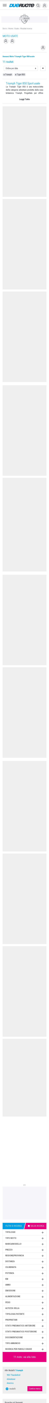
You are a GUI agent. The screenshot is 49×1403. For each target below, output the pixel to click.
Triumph (8, 74)
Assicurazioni (12, 1222)
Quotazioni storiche (16, 1133)
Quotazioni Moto (14, 1209)
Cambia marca (35, 1059)
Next (44, 828)
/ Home (10, 29)
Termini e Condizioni (8, 1388)
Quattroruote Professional (9, 1385)
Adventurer (11, 1049)
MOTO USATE (10, 36)
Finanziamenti (12, 1215)
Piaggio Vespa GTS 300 (16, 1085)
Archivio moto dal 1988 (17, 1139)
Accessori (10, 1196)
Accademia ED (20, 1383)
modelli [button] (11, 1059)
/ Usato (16, 29)
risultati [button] (10, 1091)
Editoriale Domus (6, 1383)
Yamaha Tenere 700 (15, 1081)
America (10, 1053)
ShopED (31, 1385)
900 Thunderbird (13, 1045)
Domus (3, 1378)
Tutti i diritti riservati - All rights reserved (13, 1401)
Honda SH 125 (13, 1077)
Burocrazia (11, 1202)
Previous (5, 828)
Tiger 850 (20, 74)
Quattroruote (5, 1380)
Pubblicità (23, 1385)
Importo (7, 1248)
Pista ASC (30, 1383)
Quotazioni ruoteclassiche (19, 1126)
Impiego (7, 1256)
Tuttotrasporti (28, 1380)
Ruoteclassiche (17, 1380)
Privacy (29, 1401)
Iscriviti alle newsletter (24, 1336)
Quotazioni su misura (16, 1120)
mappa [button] (43, 1321)
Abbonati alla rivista (24, 1349)
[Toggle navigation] (5, 5)
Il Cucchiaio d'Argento (15, 1378)
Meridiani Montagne (32, 1378)
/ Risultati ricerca (26, 29)
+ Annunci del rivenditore (15, 163)
